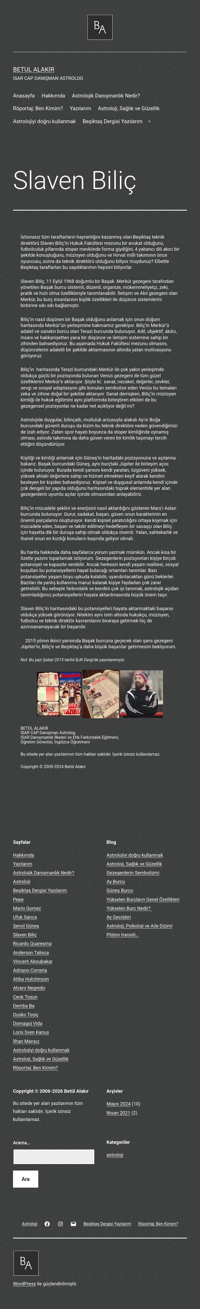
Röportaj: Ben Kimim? (38, 108)
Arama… (21, 1142)
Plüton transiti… (123, 934)
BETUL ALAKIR (33, 69)
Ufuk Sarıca (25, 917)
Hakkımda (53, 96)
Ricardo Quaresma (32, 943)
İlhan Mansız (26, 1041)
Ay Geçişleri (119, 917)
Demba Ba (24, 1005)
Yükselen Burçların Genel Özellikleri (143, 899)
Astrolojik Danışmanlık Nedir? (106, 96)
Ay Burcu (116, 881)
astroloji (115, 1155)
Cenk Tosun (25, 997)
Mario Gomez (27, 908)
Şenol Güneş (26, 926)
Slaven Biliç (25, 934)
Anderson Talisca (31, 952)
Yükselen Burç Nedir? (129, 908)
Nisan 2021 (118, 1113)
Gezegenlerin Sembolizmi (133, 872)
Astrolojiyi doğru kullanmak (44, 121)
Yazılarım (80, 108)
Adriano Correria (30, 970)
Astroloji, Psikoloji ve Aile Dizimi (139, 926)
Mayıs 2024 (119, 1103)
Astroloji (21, 881)
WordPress (24, 1283)
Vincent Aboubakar (33, 961)
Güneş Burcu (120, 890)
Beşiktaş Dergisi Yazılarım (113, 121)
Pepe (18, 899)
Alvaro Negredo (29, 988)
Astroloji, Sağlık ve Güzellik (128, 108)
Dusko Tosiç (26, 1014)
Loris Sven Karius (31, 1032)
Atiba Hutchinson (31, 979)
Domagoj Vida (27, 1023)
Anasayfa (24, 96)
